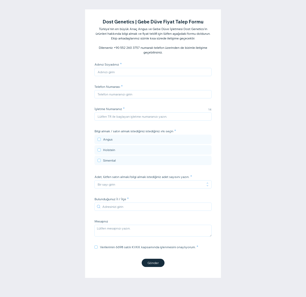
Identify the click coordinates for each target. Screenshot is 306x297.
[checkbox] (153, 140)
